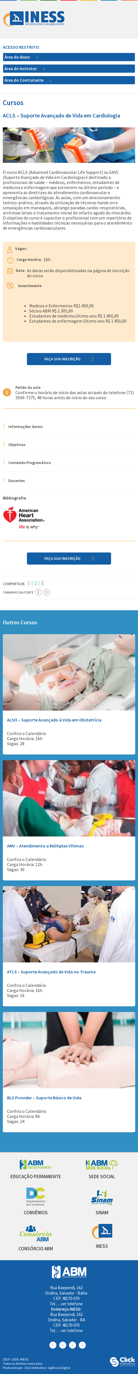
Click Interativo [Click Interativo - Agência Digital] (47, 1368)
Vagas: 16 (15, 995)
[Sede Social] (102, 1168)
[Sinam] (102, 1204)
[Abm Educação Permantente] (36, 1168)
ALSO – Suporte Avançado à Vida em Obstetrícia (54, 720)
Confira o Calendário (26, 733)
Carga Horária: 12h (24, 864)
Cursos (13, 102)
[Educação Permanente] (35, 1176)
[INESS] (101, 1237)
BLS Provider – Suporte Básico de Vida (44, 1097)
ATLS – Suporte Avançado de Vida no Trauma (51, 972)
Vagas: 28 (15, 743)
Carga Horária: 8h (23, 1116)
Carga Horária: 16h (24, 738)
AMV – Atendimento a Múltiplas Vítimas (45, 846)
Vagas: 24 (15, 1121)
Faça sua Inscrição (62, 358)
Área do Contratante (24, 80)
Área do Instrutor (21, 68)
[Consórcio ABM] (36, 1240)
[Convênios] (35, 1204)
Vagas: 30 (15, 869)
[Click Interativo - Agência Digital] (122, 1365)
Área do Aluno (17, 57)
